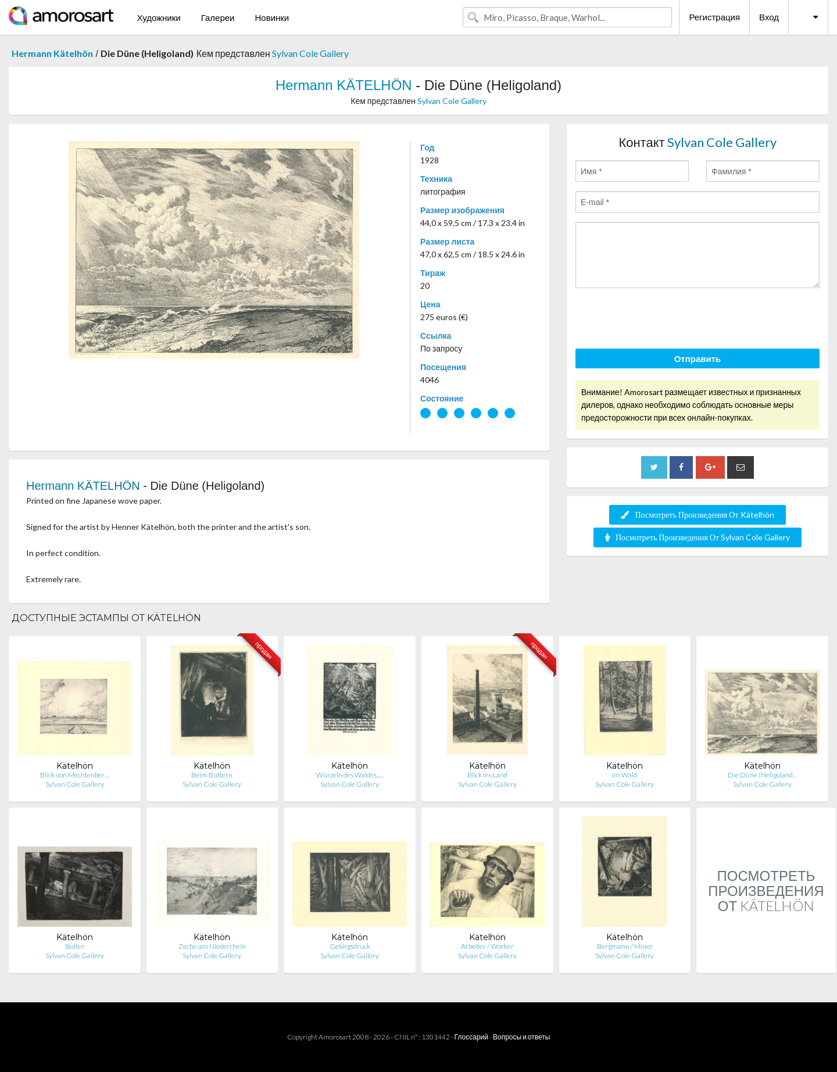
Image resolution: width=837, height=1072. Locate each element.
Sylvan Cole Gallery (310, 53)
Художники (158, 17)
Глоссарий (471, 1036)
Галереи (218, 17)
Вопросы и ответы (521, 1036)
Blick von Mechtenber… (74, 774)
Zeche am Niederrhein (212, 946)
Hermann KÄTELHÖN (344, 85)
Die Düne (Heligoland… (762, 774)
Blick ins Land (487, 774)
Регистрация (714, 17)
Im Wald (624, 774)
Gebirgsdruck (350, 946)
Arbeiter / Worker (487, 946)
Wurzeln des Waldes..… (350, 774)
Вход (769, 17)
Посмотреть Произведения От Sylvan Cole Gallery (697, 537)
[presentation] (663, 320)
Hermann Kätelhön (52, 53)
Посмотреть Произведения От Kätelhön (697, 514)
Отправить (697, 358)
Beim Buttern (212, 774)
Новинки (272, 17)
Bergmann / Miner (625, 946)
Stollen (75, 946)
